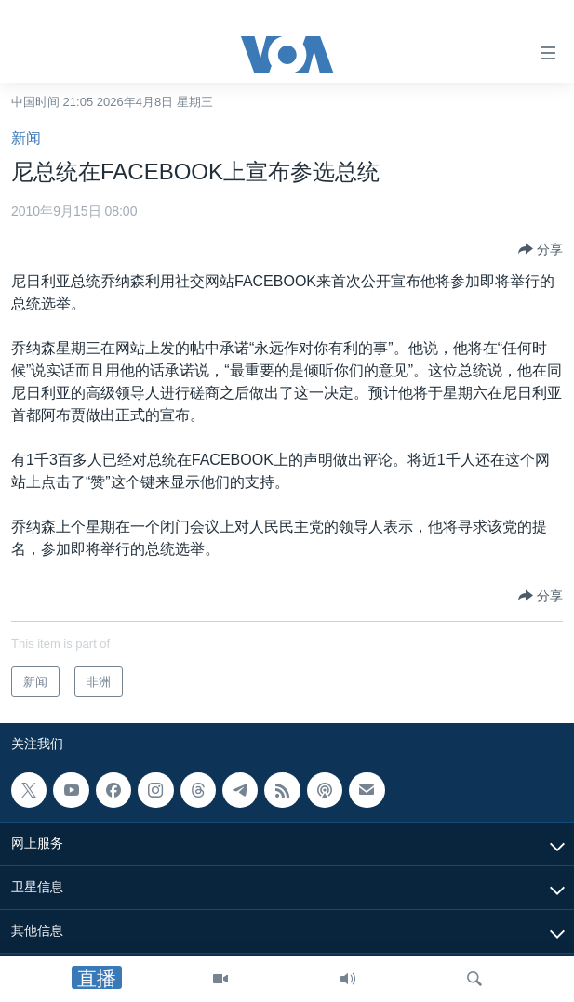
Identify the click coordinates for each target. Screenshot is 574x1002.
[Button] (540, 249)
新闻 (26, 138)
